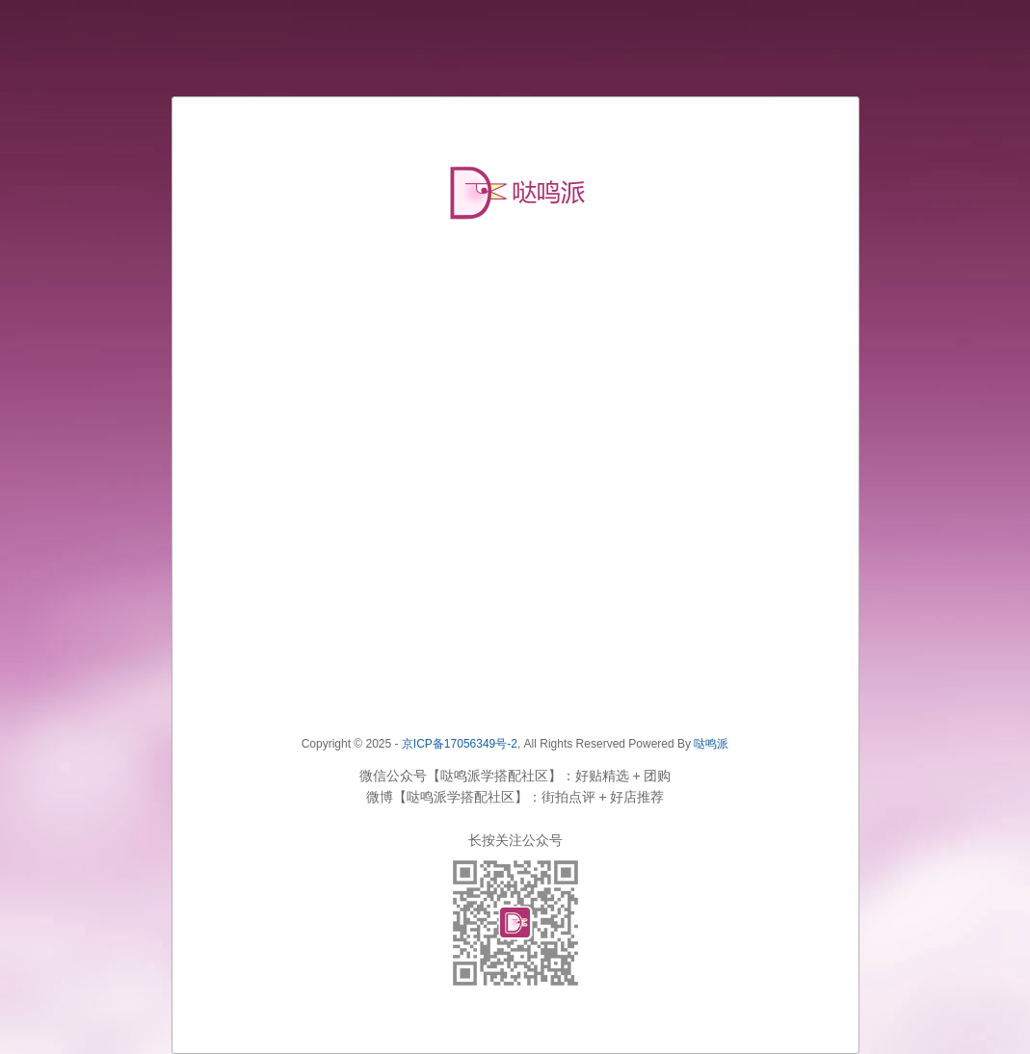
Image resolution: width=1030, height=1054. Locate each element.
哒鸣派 (711, 744)
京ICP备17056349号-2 (459, 744)
